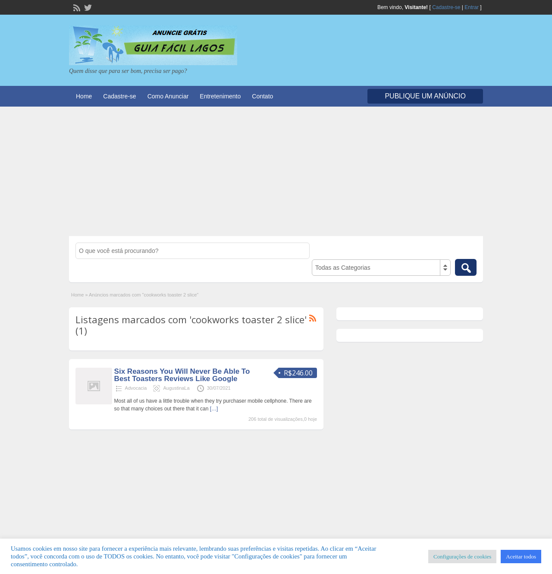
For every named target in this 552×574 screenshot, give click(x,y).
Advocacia (136, 388)
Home (84, 96)
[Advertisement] (276, 171)
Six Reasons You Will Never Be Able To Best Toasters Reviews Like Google (182, 375)
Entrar (471, 7)
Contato (262, 96)
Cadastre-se (446, 7)
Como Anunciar (168, 96)
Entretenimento (220, 96)
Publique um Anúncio (425, 96)
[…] (214, 409)
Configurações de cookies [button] (462, 556)
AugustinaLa (176, 388)
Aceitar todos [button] (521, 556)
